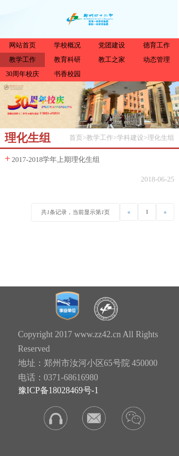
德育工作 (156, 45)
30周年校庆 (22, 74)
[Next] (165, 211)
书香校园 (67, 74)
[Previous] (128, 211)
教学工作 (22, 59)
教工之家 (111, 59)
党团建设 (111, 45)
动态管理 (156, 59)
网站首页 (22, 45)
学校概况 (67, 45)
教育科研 (67, 59)
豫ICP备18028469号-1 (58, 390)
